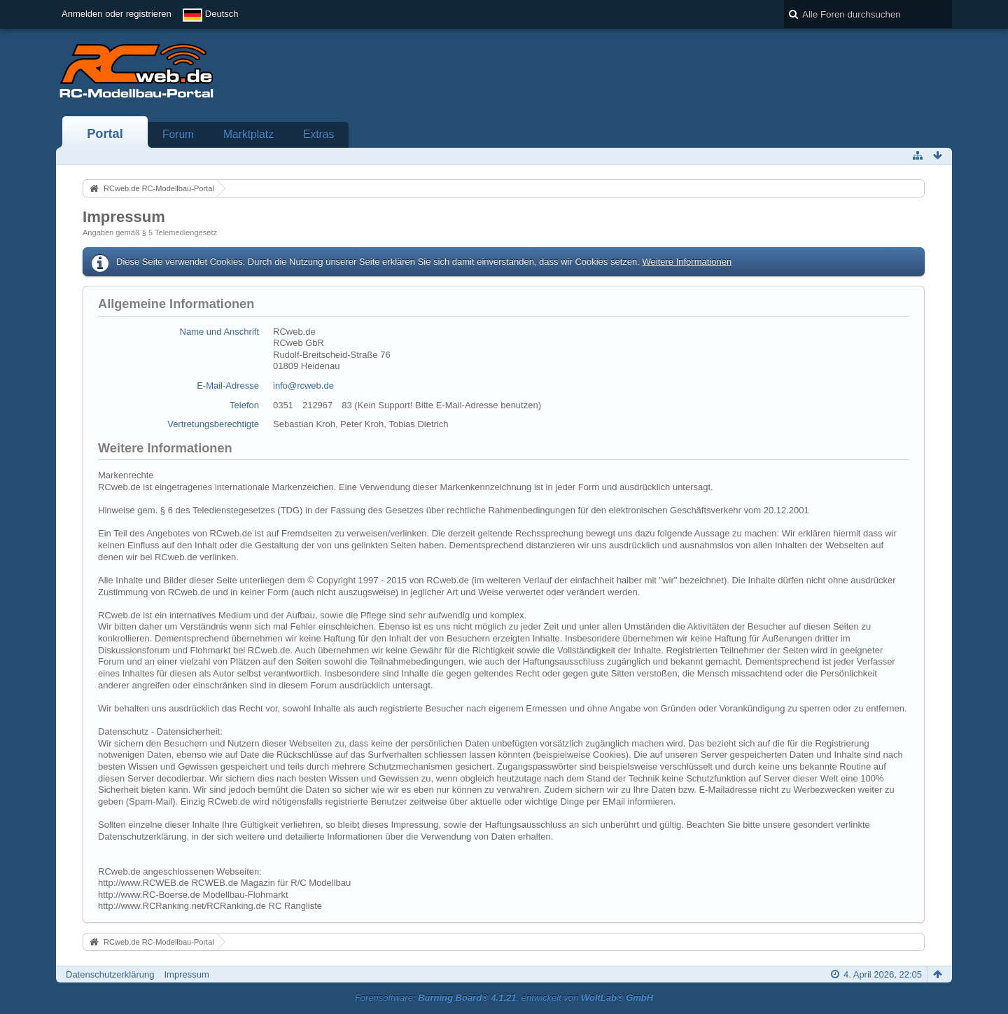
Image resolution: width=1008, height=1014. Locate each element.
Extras (318, 134)
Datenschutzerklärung (110, 974)
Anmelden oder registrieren (117, 13)
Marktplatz (248, 134)
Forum (178, 134)
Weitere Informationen (687, 261)
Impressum (186, 974)
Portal (105, 134)
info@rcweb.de (303, 385)
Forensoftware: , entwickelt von (504, 997)
